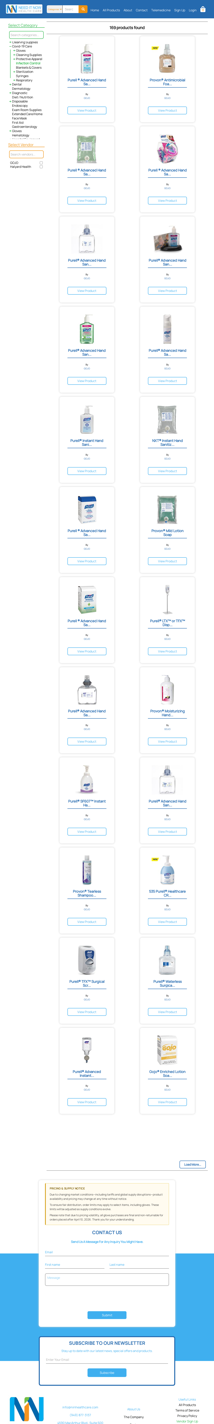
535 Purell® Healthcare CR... (167, 893)
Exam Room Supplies (27, 110)
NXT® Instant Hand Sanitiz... (167, 442)
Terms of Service (187, 1410)
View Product (86, 110)
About (128, 10)
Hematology (20, 135)
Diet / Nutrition (22, 97)
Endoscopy (20, 106)
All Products (111, 10)
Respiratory (24, 80)
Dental (17, 84)
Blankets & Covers (29, 67)
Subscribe (107, 1373)
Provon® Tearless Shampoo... (87, 893)
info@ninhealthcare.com (80, 1407)
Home (95, 10)
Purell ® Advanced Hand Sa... (87, 82)
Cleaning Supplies (25, 42)
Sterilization (24, 72)
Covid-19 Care (22, 46)
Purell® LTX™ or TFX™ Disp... (167, 623)
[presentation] (107, 1299)
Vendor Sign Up (187, 1421)
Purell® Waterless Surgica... (167, 983)
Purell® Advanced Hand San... (87, 262)
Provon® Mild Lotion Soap (167, 533)
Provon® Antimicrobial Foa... (167, 82)
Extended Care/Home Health (32, 114)
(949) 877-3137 (80, 1415)
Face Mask (19, 118)
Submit (107, 1315)
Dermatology (21, 89)
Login (193, 10)
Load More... (192, 1164)
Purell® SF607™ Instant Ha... (87, 803)
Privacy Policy (187, 1416)
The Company (134, 1417)
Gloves (21, 50)
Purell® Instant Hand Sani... (86, 442)
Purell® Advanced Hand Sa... (167, 352)
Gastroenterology (24, 127)
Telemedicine (161, 10)
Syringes (22, 76)
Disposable (20, 101)
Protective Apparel (29, 59)
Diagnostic (19, 93)
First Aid (17, 122)
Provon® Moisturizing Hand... (167, 713)
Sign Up (179, 10)
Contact (142, 10)
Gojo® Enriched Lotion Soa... (167, 1073)
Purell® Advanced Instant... (87, 1073)
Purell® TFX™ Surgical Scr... (86, 983)
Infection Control (28, 63)
